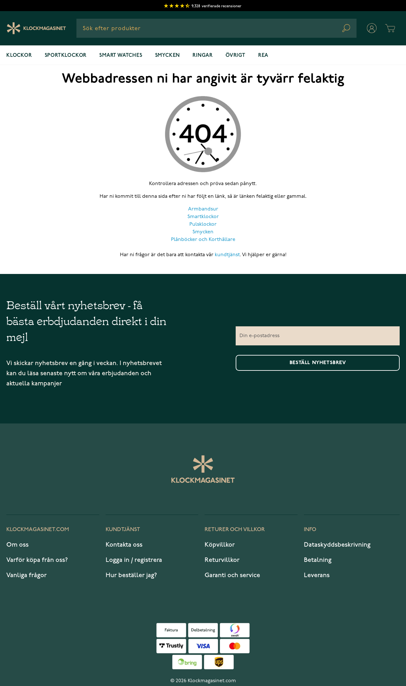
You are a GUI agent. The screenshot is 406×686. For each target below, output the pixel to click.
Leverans (317, 575)
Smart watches (120, 55)
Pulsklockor (203, 224)
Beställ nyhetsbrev (318, 362)
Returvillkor (222, 560)
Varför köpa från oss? (37, 560)
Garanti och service (232, 575)
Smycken (167, 55)
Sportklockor (66, 55)
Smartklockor (203, 216)
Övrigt (236, 55)
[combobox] (216, 28)
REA (263, 55)
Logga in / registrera (134, 560)
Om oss (17, 545)
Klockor (19, 55)
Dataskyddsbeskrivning (337, 545)
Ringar (203, 55)
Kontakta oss (124, 545)
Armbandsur (203, 209)
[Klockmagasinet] (36, 28)
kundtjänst (227, 254)
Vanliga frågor (26, 575)
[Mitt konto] (372, 28)
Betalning (317, 560)
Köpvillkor (220, 545)
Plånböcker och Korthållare (203, 239)
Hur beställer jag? (131, 575)
